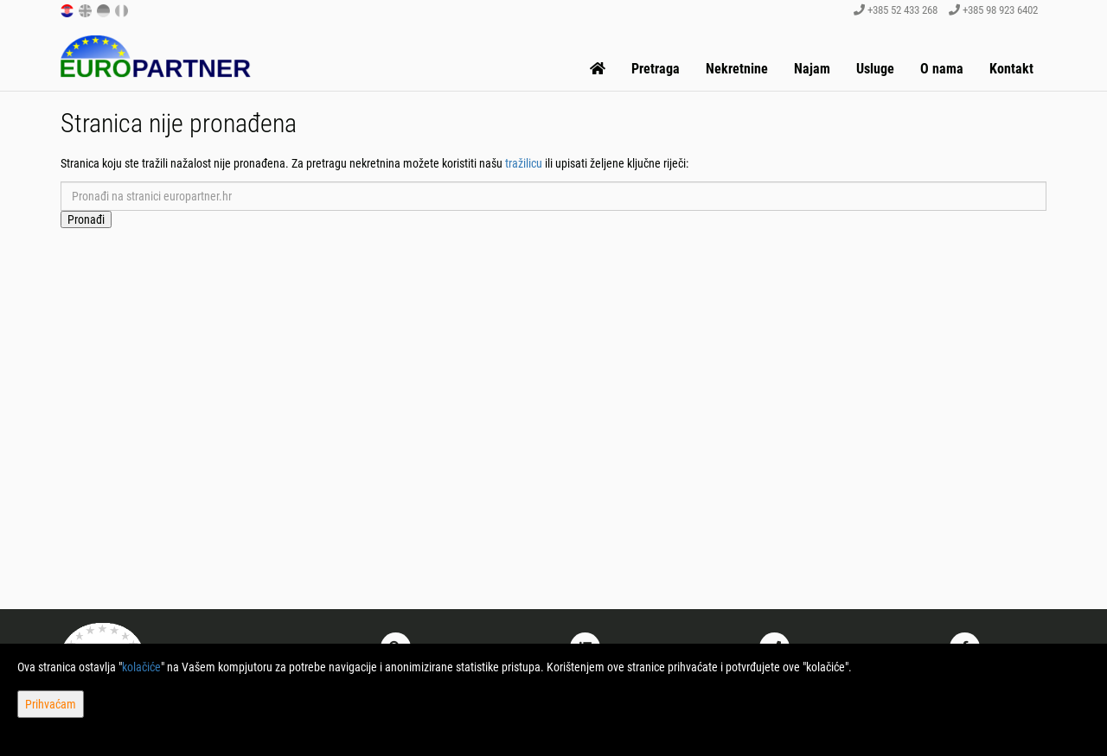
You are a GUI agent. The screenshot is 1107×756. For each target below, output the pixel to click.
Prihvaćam (50, 704)
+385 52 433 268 (895, 9)
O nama (941, 68)
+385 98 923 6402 (993, 9)
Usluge (875, 68)
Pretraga (655, 68)
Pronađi (86, 219)
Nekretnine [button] (737, 68)
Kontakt (1011, 68)
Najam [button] (812, 68)
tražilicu (523, 163)
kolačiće (141, 667)
